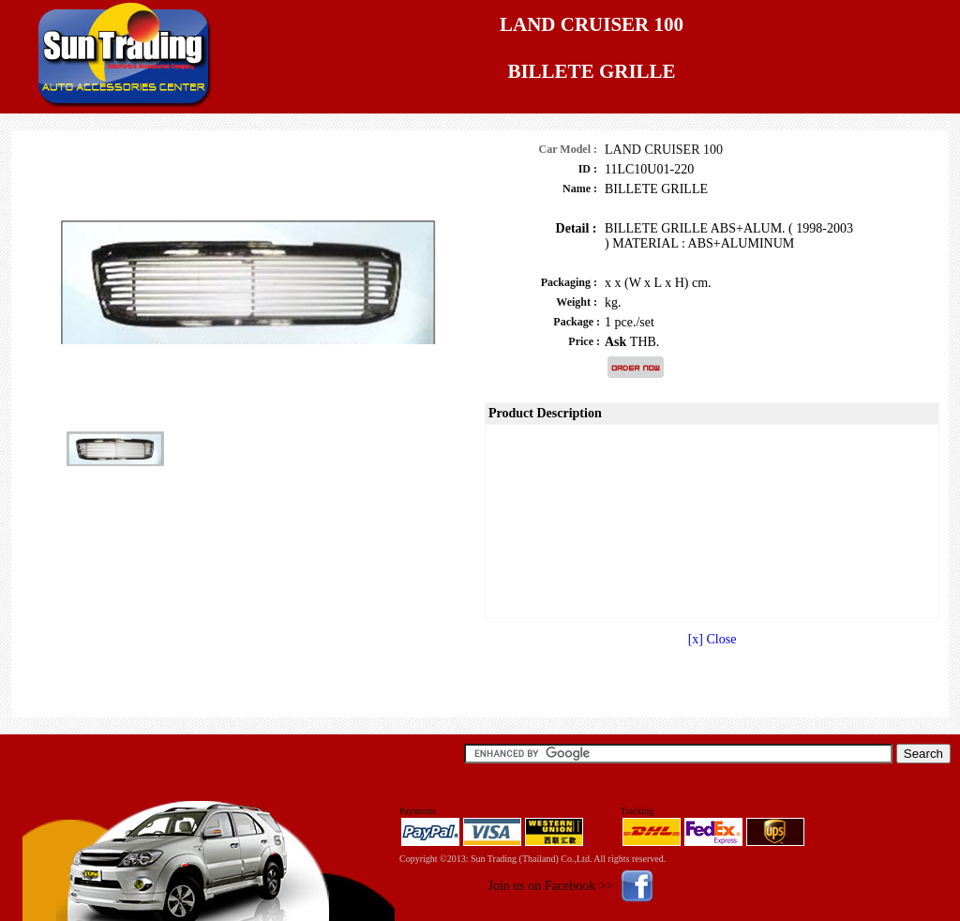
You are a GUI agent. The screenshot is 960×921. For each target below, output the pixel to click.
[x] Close (712, 639)
